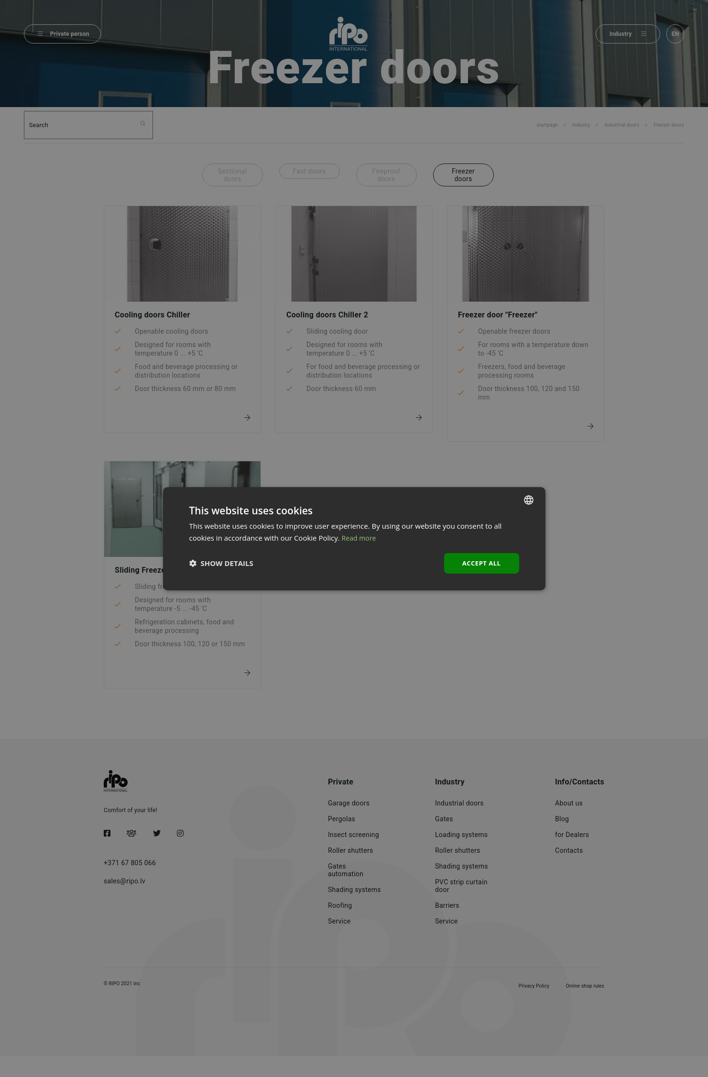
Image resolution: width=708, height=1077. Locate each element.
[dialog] (354, 538)
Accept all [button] (480, 562)
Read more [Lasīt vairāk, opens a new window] (360, 537)
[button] (221, 563)
